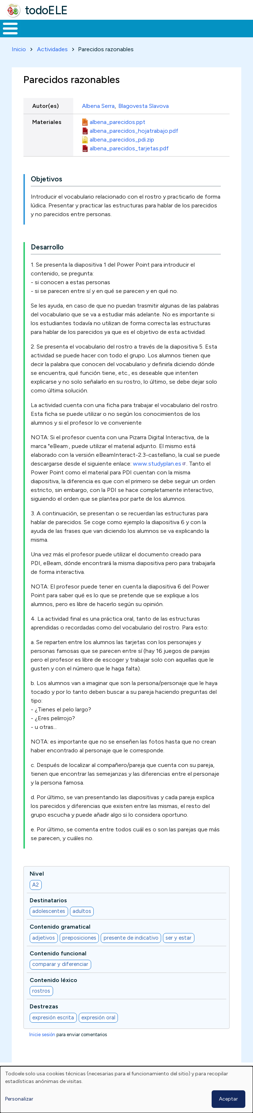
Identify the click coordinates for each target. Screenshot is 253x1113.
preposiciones (79, 938)
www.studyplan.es (159, 463)
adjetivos (43, 938)
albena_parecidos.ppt (117, 122)
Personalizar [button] (19, 1099)
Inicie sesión (42, 1034)
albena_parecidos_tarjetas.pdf (129, 148)
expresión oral (98, 1017)
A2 (35, 884)
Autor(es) (45, 105)
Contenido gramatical (60, 926)
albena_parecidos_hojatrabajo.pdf (134, 130)
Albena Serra (98, 105)
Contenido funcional (58, 953)
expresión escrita (53, 1017)
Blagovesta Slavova (143, 105)
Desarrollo (47, 247)
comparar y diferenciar (60, 964)
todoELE (46, 10)
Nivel (37, 873)
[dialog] (126, 1089)
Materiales (47, 122)
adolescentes (48, 911)
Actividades (52, 49)
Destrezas (44, 1006)
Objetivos (46, 179)
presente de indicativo (131, 938)
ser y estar (178, 938)
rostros (41, 991)
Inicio (19, 49)
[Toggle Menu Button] (10, 28)
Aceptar (228, 1099)
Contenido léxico (53, 980)
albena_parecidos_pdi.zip (122, 139)
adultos (81, 911)
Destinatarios (48, 900)
